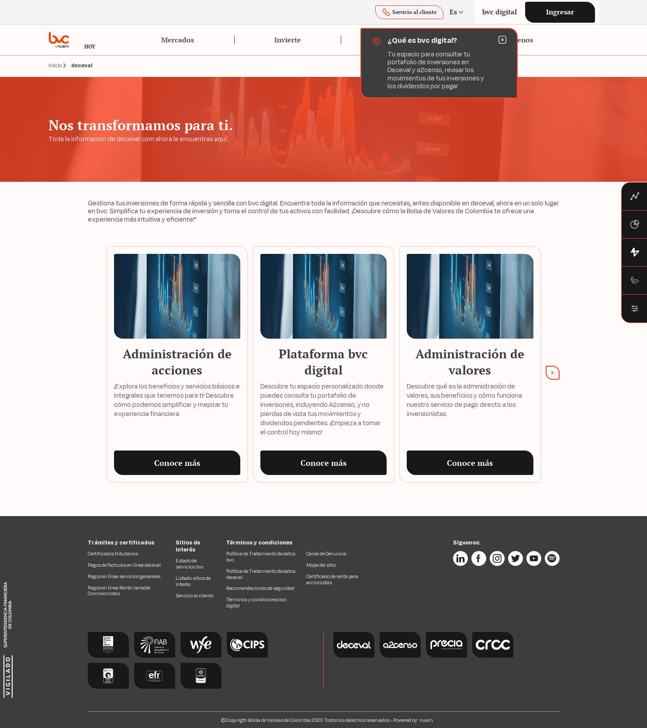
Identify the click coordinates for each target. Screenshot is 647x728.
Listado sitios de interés (193, 581)
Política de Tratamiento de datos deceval (260, 574)
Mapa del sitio (321, 565)
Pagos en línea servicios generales (124, 576)
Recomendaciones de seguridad (260, 588)
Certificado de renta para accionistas (332, 579)
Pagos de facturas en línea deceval (124, 565)
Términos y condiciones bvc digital (256, 602)
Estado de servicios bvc (190, 563)
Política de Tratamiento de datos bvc (260, 556)
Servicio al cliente (194, 595)
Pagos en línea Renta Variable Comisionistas (119, 590)
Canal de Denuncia (326, 553)
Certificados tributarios (113, 553)
